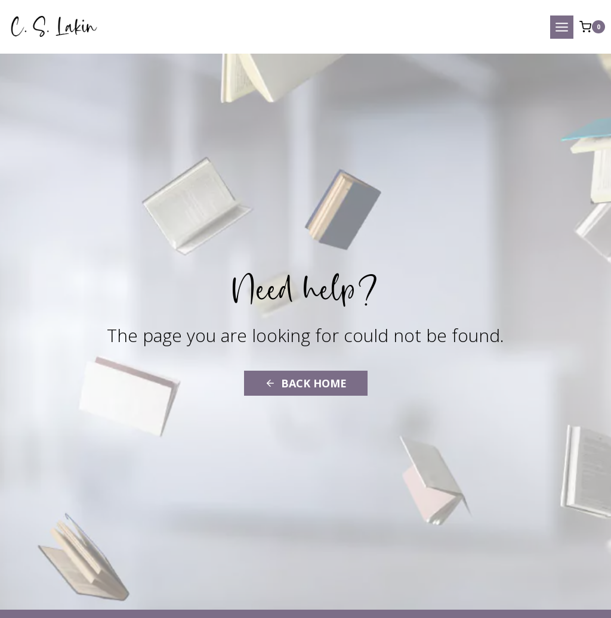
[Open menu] (561, 27)
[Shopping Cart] (592, 26)
